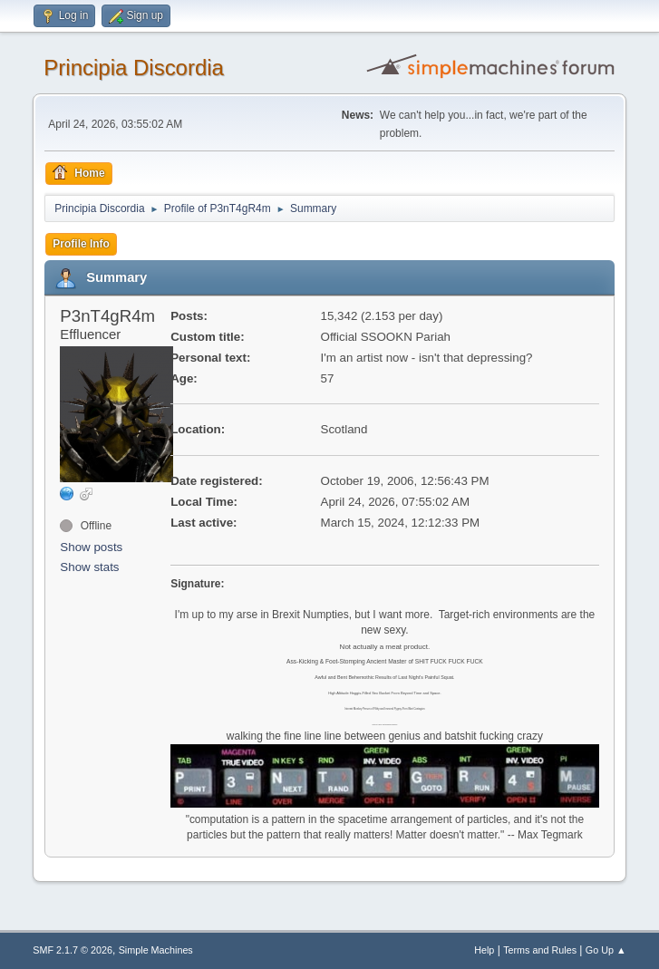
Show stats (89, 567)
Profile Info (81, 243)
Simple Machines (156, 950)
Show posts (91, 547)
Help (484, 950)
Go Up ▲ (606, 950)
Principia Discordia (134, 67)
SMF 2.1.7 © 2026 (72, 950)
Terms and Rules (540, 950)
